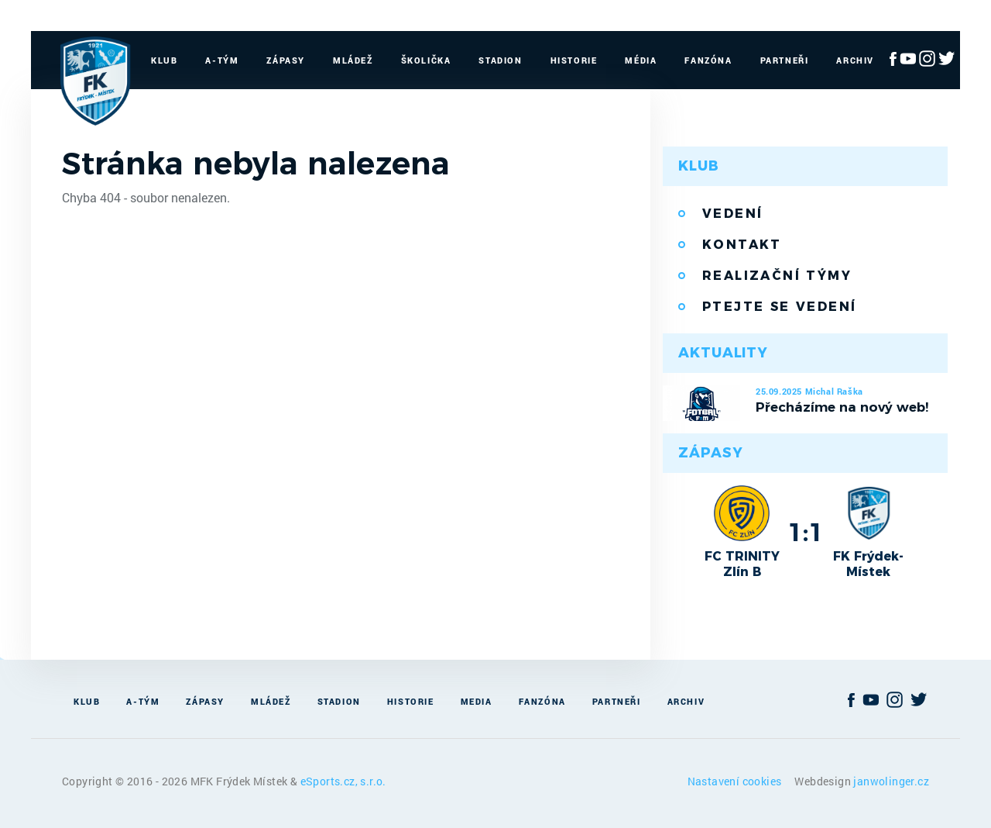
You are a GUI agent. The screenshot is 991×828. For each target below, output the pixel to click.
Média (641, 60)
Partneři (784, 60)
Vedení (732, 213)
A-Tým (221, 60)
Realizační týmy (777, 275)
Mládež (353, 60)
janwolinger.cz (891, 781)
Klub (164, 60)
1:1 (805, 531)
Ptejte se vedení (779, 306)
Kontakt (742, 244)
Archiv (855, 60)
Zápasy (285, 60)
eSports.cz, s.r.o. (343, 781)
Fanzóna (708, 60)
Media (476, 701)
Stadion (500, 60)
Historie (574, 60)
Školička (426, 60)
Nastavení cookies (736, 781)
